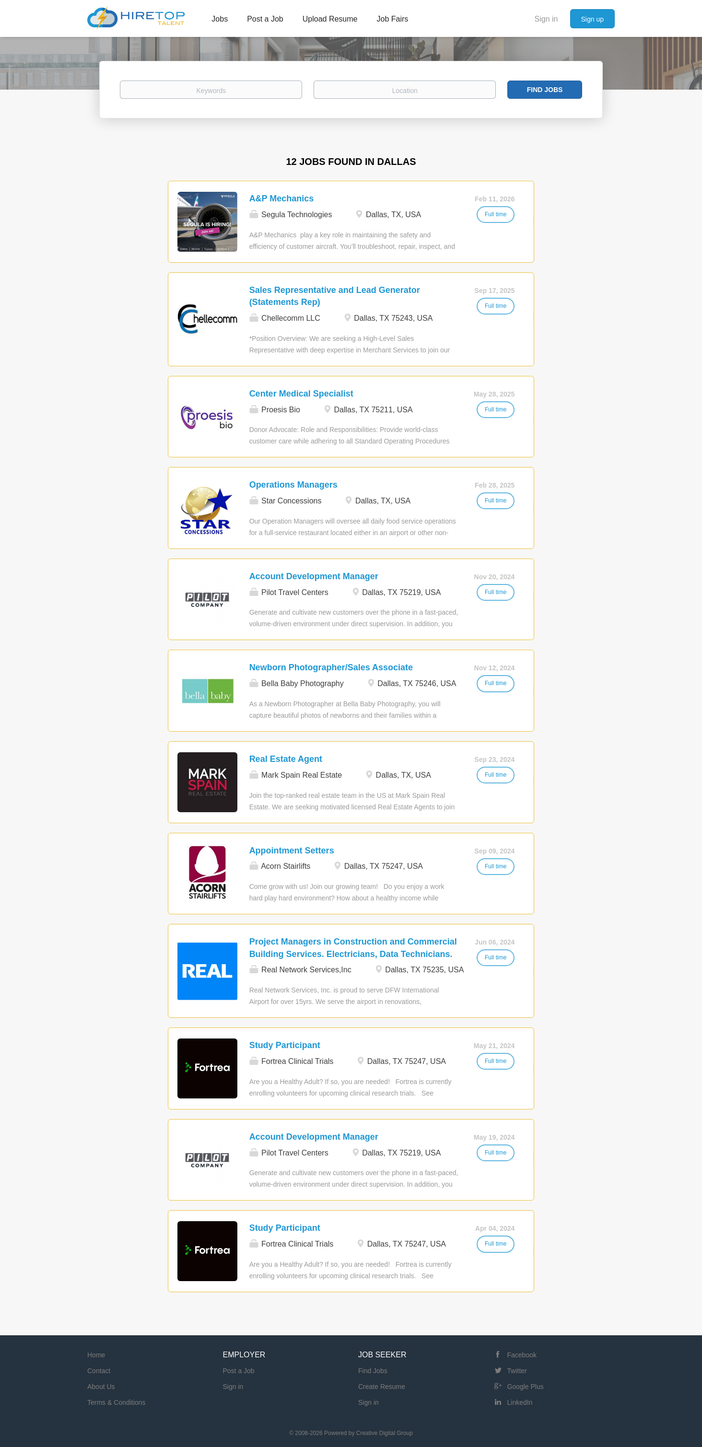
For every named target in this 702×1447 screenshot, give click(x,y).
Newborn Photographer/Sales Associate (331, 667)
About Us (101, 1386)
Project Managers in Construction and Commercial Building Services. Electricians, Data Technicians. (353, 948)
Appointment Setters (291, 850)
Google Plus (525, 1386)
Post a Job (239, 1371)
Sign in (546, 19)
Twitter (517, 1371)
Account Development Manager (313, 576)
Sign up (592, 19)
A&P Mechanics (281, 198)
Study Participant (284, 1045)
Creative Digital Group (384, 1433)
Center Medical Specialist (301, 393)
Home (96, 1355)
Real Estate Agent (285, 759)
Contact (98, 1371)
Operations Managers (293, 485)
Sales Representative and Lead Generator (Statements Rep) (334, 296)
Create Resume (381, 1386)
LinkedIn (520, 1402)
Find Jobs (545, 89)
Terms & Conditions (116, 1402)
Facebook (522, 1355)
